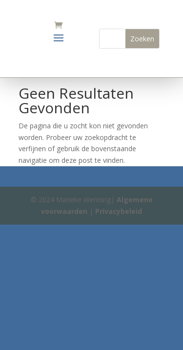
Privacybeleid (118, 211)
